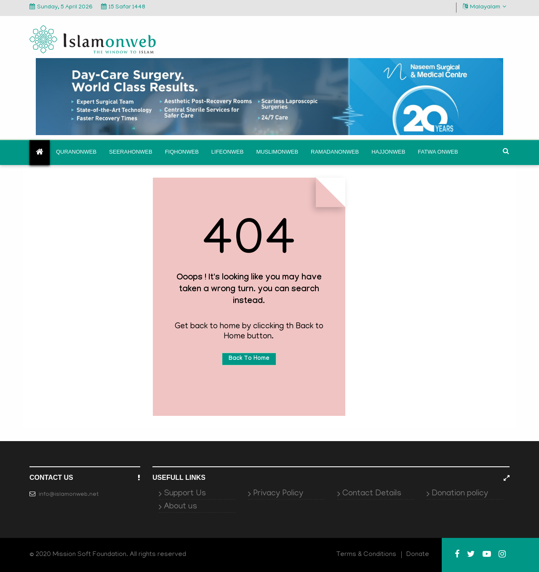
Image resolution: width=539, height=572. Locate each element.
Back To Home (249, 359)
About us (180, 506)
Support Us (185, 493)
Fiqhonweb (182, 152)
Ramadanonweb (335, 152)
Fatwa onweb (438, 152)
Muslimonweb (277, 152)
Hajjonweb (388, 152)
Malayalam (484, 7)
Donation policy (460, 493)
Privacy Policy (278, 493)
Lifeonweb (227, 152)
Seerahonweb (130, 152)
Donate (417, 554)
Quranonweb (76, 152)
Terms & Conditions (366, 554)
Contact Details (371, 493)
